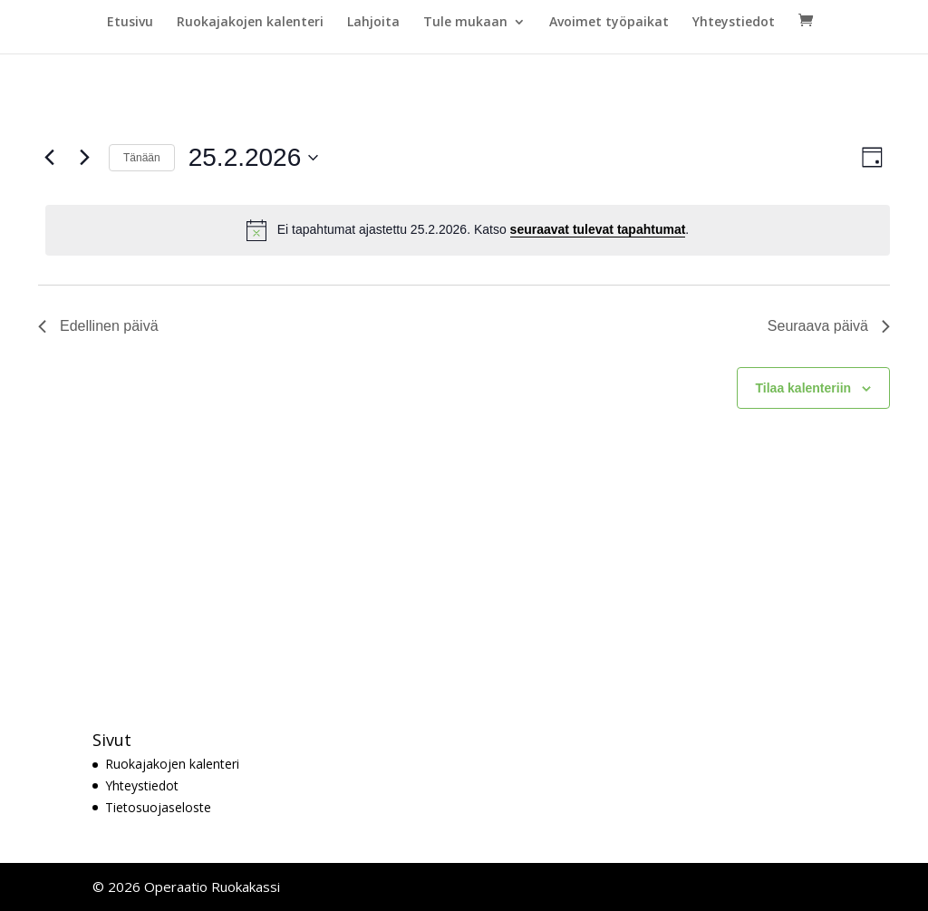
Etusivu (130, 22)
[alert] (467, 230)
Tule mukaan (465, 22)
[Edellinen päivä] (49, 158)
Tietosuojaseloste (158, 807)
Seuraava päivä (829, 326)
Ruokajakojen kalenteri (250, 22)
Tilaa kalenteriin (804, 388)
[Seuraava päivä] (84, 158)
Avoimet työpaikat (609, 22)
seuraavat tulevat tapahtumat (598, 229)
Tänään (141, 157)
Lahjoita (373, 22)
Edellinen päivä (98, 326)
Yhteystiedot (733, 22)
